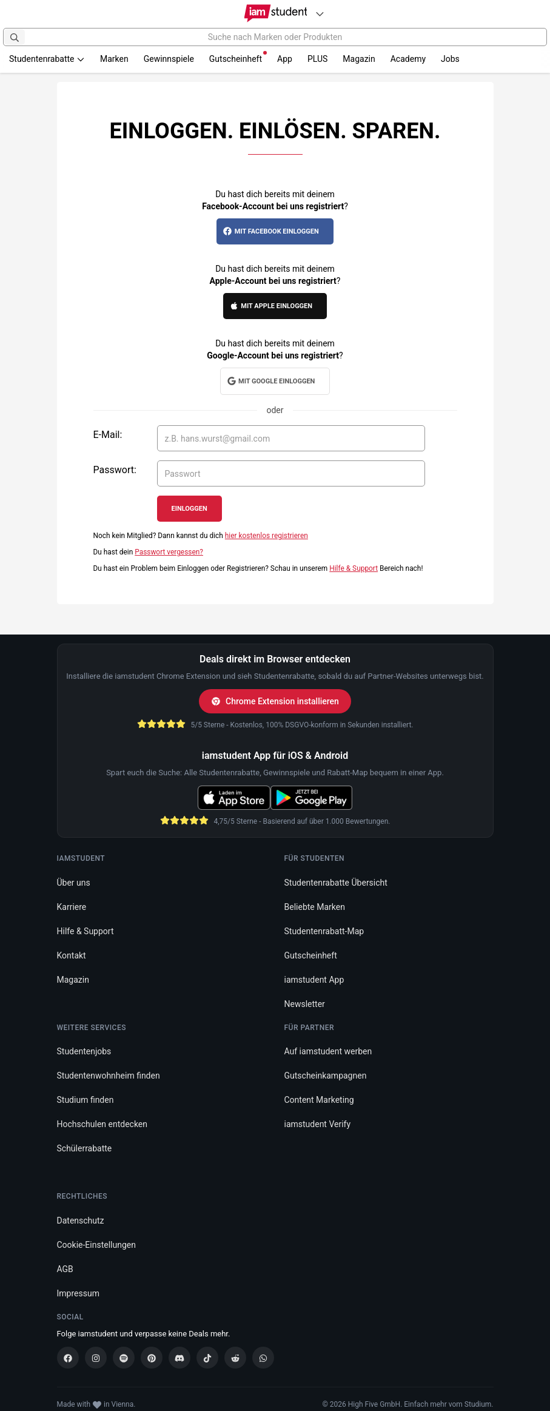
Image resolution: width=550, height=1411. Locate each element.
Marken (114, 59)
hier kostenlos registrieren (266, 535)
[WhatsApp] (263, 1358)
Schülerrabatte (84, 1148)
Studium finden (85, 1100)
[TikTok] (207, 1358)
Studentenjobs (84, 1051)
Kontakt (71, 955)
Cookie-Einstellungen (96, 1244)
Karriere (72, 907)
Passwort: (114, 470)
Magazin (359, 59)
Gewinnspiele (169, 59)
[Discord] (179, 1358)
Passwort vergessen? (169, 552)
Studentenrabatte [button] (47, 59)
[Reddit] (235, 1358)
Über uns (73, 882)
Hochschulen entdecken (102, 1124)
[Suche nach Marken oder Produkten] (275, 37)
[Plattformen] (319, 13)
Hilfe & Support (353, 568)
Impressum (78, 1293)
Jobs (450, 59)
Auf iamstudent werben (328, 1051)
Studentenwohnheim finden (108, 1075)
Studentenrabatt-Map (324, 931)
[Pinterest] (152, 1358)
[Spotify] (124, 1358)
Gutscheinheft (238, 57)
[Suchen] (14, 37)
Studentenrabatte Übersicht (335, 882)
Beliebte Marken (314, 907)
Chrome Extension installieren (275, 701)
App (284, 59)
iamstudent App (314, 980)
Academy (408, 59)
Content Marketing (319, 1100)
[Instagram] (96, 1358)
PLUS (317, 59)
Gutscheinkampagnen (325, 1075)
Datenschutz (80, 1220)
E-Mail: (107, 434)
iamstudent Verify (317, 1124)
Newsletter (304, 1004)
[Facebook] (68, 1358)
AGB (65, 1268)
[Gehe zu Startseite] (275, 13)
